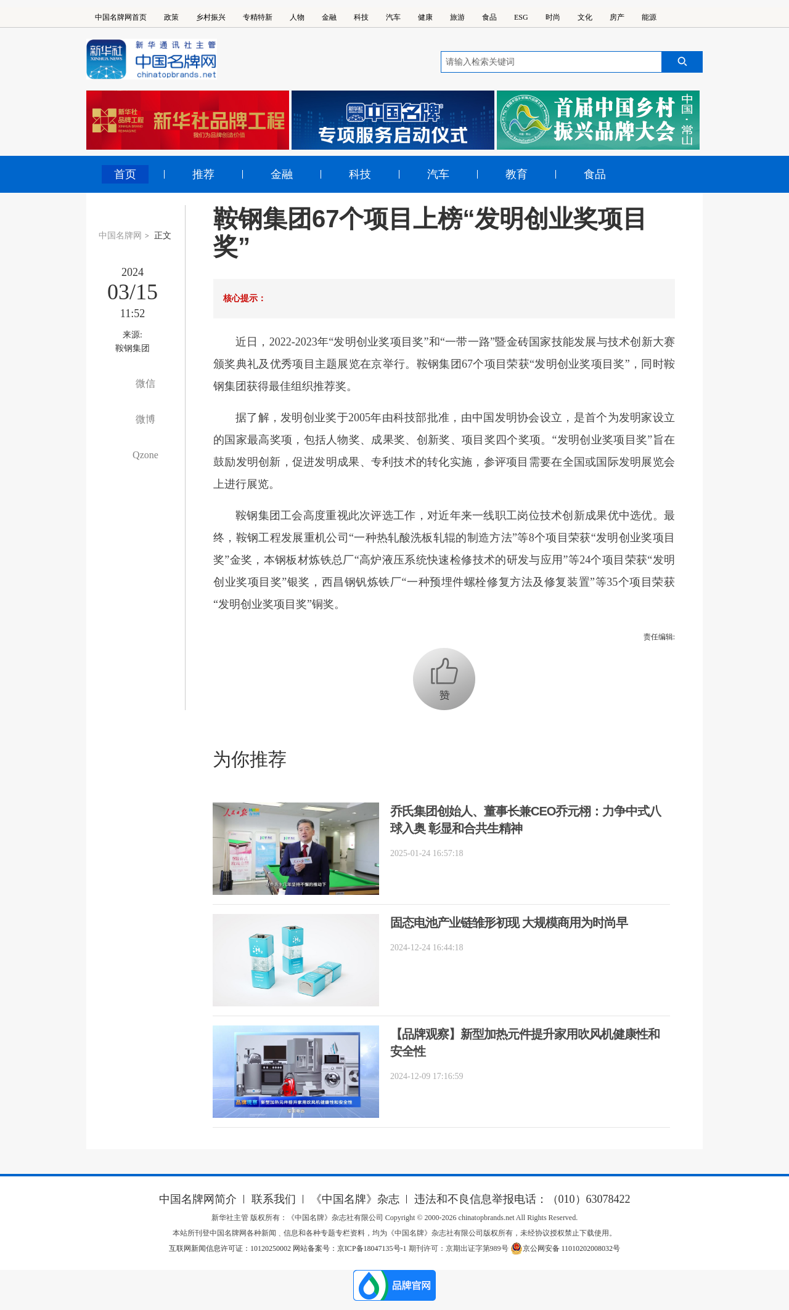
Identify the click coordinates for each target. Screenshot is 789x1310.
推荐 (203, 174)
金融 (329, 17)
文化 (585, 17)
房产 (617, 17)
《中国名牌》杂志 (355, 1199)
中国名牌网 (120, 235)
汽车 (393, 17)
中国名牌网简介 (198, 1199)
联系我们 (273, 1199)
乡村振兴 (211, 17)
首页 (125, 174)
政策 (171, 17)
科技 (361, 17)
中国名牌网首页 (121, 17)
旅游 (457, 17)
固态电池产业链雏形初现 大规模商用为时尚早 (509, 922)
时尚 (553, 17)
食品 (489, 17)
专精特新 (257, 17)
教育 (516, 174)
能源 (649, 17)
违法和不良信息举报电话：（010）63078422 (522, 1199)
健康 (425, 17)
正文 (162, 235)
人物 (297, 17)
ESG (521, 17)
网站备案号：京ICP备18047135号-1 (350, 1248)
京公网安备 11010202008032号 (565, 1248)
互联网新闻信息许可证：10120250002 (231, 1248)
